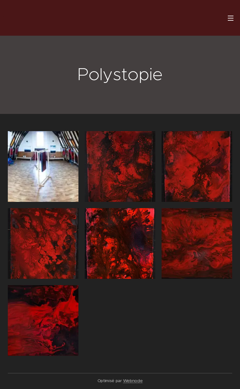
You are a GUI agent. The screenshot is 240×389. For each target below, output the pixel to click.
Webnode (133, 380)
